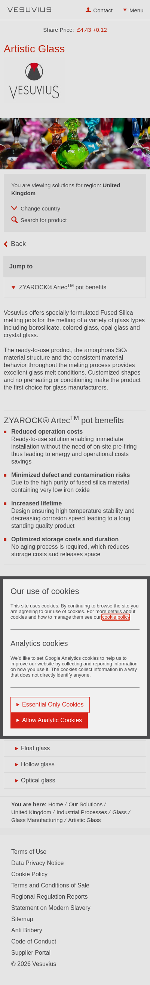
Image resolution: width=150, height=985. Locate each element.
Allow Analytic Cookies (52, 720)
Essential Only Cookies (53, 704)
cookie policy (115, 617)
